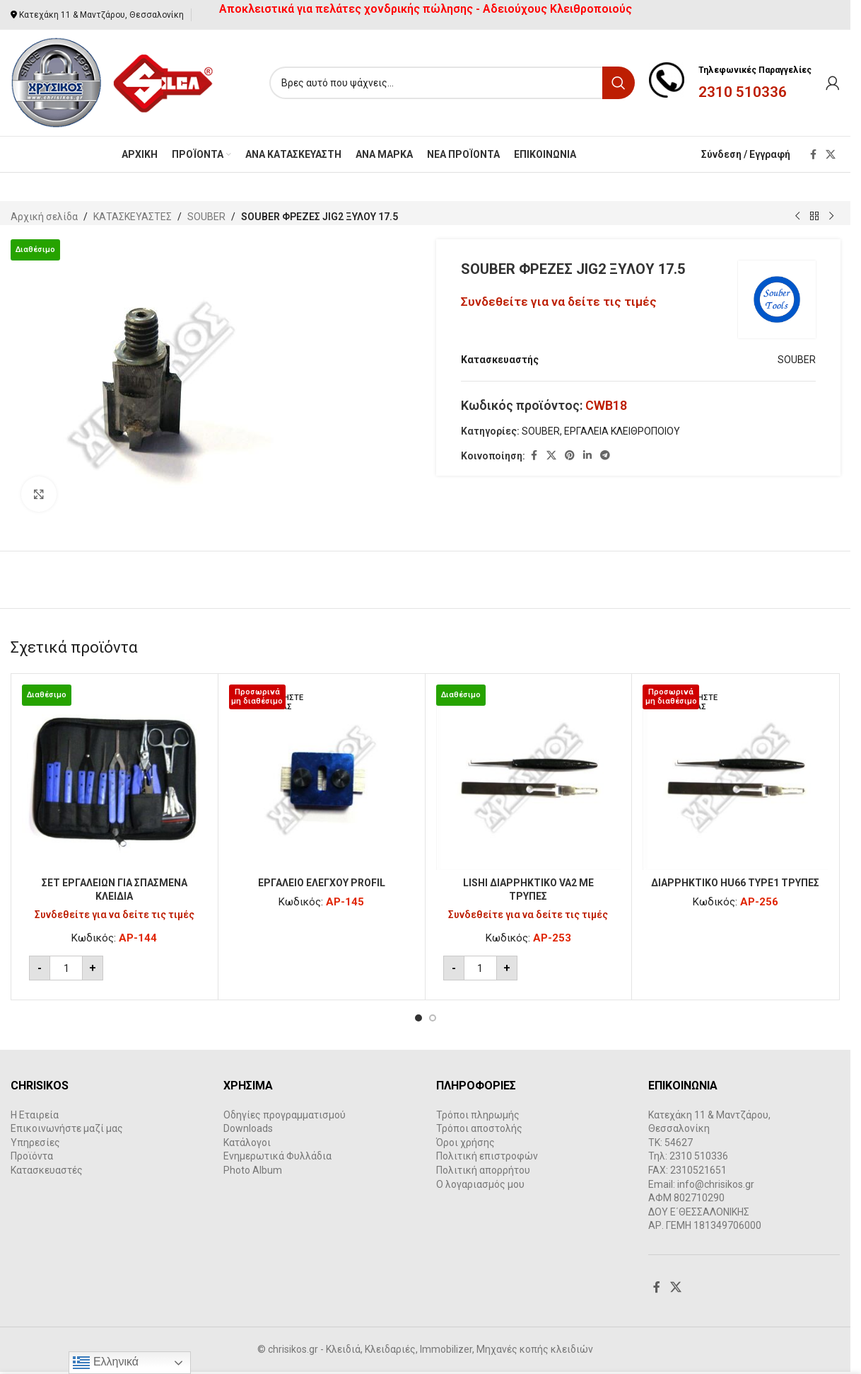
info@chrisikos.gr (715, 1184)
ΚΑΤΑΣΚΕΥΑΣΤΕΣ (132, 216)
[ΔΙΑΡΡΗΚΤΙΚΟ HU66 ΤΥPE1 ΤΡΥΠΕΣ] (735, 777)
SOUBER (206, 216)
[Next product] (831, 216)
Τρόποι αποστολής (479, 1128)
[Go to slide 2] (432, 1017)
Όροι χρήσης (465, 1142)
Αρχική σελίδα (44, 216)
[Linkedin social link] (587, 455)
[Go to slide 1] (418, 1017)
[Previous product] (797, 216)
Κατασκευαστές (47, 1170)
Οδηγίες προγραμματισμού (284, 1115)
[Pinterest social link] (570, 455)
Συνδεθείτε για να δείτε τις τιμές (559, 301)
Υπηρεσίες (35, 1142)
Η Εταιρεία (35, 1115)
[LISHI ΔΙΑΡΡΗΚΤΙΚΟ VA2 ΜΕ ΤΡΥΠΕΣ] (528, 777)
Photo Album (252, 1170)
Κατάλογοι (247, 1142)
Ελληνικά (106, 1362)
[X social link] (830, 154)
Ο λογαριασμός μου (480, 1184)
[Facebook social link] (812, 154)
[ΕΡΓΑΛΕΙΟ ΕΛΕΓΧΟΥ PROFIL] (321, 777)
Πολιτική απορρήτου (483, 1170)
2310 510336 (742, 92)
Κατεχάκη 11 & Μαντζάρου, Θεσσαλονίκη (101, 15)
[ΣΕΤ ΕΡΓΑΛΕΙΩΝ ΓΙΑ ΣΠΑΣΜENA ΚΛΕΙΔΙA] (114, 777)
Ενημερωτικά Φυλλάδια (277, 1156)
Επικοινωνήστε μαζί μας (67, 1128)
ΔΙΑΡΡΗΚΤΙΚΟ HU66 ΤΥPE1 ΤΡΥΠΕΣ (735, 882)
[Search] (452, 83)
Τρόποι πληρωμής (478, 1115)
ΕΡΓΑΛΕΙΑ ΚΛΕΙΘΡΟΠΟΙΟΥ (622, 431)
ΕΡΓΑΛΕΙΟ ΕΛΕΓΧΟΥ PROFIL (321, 882)
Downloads (248, 1128)
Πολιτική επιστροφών (487, 1156)
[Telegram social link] (605, 455)
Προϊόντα (32, 1156)
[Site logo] (113, 82)
